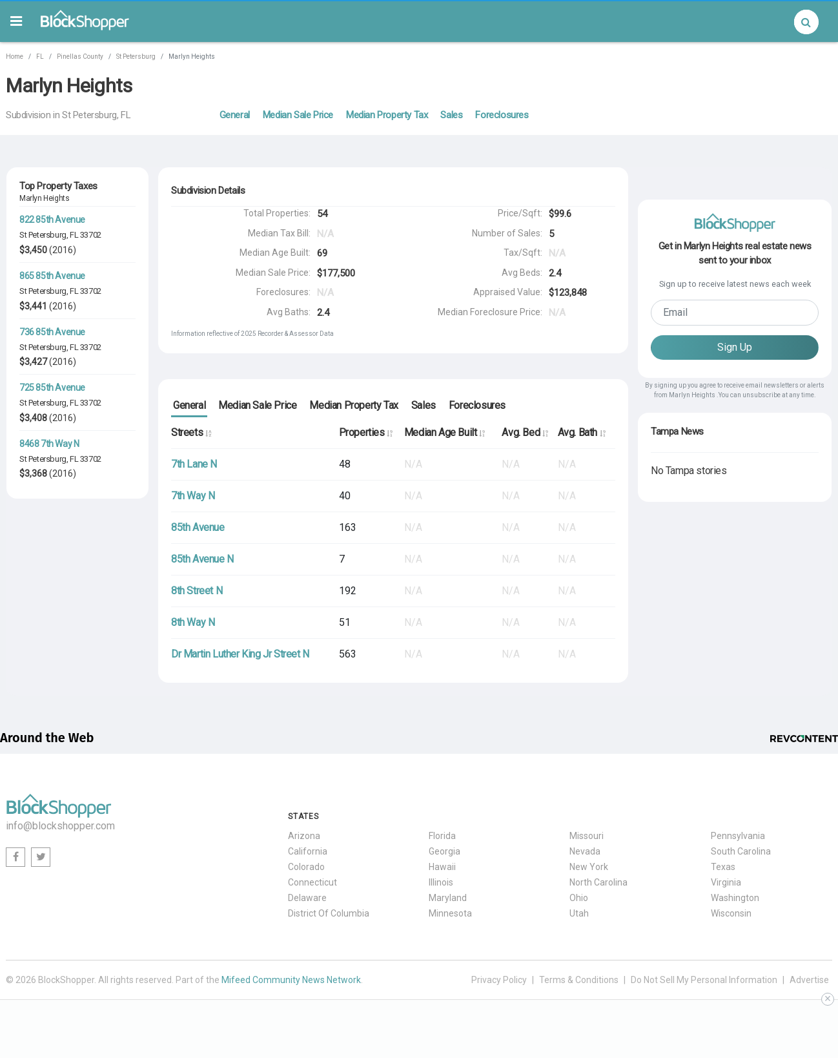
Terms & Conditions (578, 980)
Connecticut (312, 882)
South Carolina (741, 851)
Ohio (578, 898)
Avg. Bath (582, 432)
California (307, 851)
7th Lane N (194, 464)
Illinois (441, 882)
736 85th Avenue (52, 332)
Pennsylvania (738, 836)
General (235, 115)
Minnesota (450, 913)
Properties (366, 432)
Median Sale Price (298, 115)
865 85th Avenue (52, 276)
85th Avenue (198, 527)
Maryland (448, 898)
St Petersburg (136, 56)
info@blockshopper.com (60, 826)
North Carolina (598, 882)
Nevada (584, 851)
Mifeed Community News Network (291, 980)
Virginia (726, 882)
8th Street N (196, 591)
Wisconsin (731, 913)
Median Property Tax (386, 115)
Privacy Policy (499, 980)
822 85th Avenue (52, 219)
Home (14, 56)
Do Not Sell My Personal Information (704, 980)
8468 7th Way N (49, 444)
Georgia (444, 851)
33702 (90, 235)
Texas (723, 867)
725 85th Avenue (52, 387)
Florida (442, 836)
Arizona (304, 836)
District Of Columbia (328, 913)
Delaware (307, 898)
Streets (190, 432)
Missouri (586, 836)
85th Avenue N (202, 559)
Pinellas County (80, 56)
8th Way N (192, 622)
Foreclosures (501, 115)
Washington (735, 898)
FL (40, 56)
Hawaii (442, 867)
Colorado (306, 867)
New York (588, 867)
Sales (451, 115)
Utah (579, 913)
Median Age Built (444, 432)
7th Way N (192, 496)
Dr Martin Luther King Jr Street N (240, 654)
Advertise (809, 980)
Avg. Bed (524, 432)
